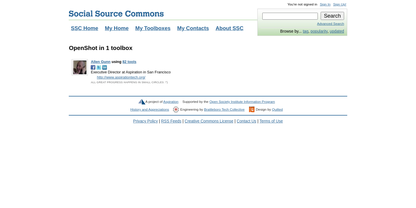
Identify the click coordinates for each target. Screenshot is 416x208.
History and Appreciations (149, 109)
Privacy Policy (145, 121)
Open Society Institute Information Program (242, 102)
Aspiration (171, 102)
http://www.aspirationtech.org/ (121, 77)
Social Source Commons (116, 13)
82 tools (129, 62)
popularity (319, 31)
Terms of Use (271, 121)
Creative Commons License (209, 121)
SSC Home (84, 28)
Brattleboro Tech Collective (224, 109)
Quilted (277, 109)
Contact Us (246, 121)
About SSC (230, 28)
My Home (117, 28)
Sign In (325, 4)
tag (305, 31)
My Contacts (193, 28)
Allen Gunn (100, 62)
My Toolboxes (152, 28)
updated (337, 31)
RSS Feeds (171, 121)
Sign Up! (339, 4)
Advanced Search (330, 24)
